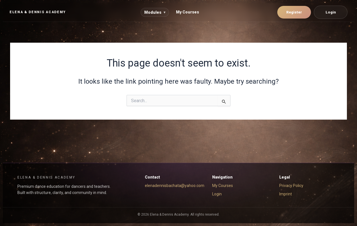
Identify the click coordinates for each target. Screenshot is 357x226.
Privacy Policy (291, 185)
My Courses (187, 12)
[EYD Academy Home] (38, 12)
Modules (154, 12)
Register (294, 12)
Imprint (285, 194)
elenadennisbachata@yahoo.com (174, 185)
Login (331, 12)
